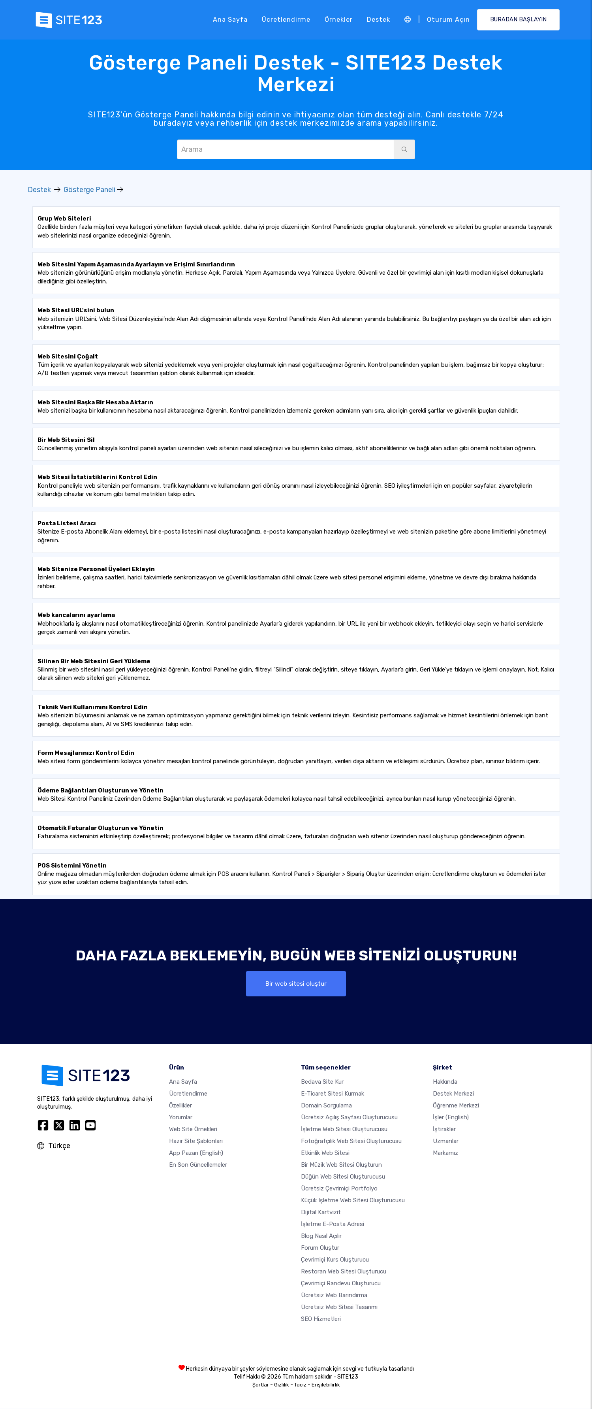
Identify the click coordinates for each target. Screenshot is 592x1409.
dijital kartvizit (321, 1212)
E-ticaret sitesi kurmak (332, 1094)
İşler (451, 1117)
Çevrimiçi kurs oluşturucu (335, 1260)
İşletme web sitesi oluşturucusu (344, 1129)
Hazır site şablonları (196, 1141)
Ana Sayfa (230, 19)
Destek (378, 19)
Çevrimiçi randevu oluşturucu (341, 1283)
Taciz (300, 1385)
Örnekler (339, 19)
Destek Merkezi (453, 1094)
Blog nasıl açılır (321, 1236)
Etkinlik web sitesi (325, 1153)
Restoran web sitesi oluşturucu (343, 1271)
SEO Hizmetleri (321, 1319)
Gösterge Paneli (89, 189)
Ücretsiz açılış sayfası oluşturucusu (349, 1117)
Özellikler (180, 1105)
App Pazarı (196, 1153)
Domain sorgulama (326, 1105)
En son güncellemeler (198, 1165)
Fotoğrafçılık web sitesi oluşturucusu (351, 1141)
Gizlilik (281, 1385)
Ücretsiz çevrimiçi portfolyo (339, 1188)
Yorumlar (180, 1117)
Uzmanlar (446, 1141)
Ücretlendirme (286, 19)
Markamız (445, 1153)
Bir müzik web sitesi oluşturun (341, 1165)
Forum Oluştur (320, 1248)
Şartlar (260, 1385)
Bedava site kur (322, 1082)
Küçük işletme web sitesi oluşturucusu (353, 1200)
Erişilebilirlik (326, 1385)
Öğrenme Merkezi (456, 1105)
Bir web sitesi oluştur (296, 983)
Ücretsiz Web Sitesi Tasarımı (339, 1307)
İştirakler (444, 1129)
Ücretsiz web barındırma (334, 1295)
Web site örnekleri (193, 1129)
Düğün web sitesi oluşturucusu (343, 1177)
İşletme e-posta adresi (332, 1224)
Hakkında (445, 1082)
